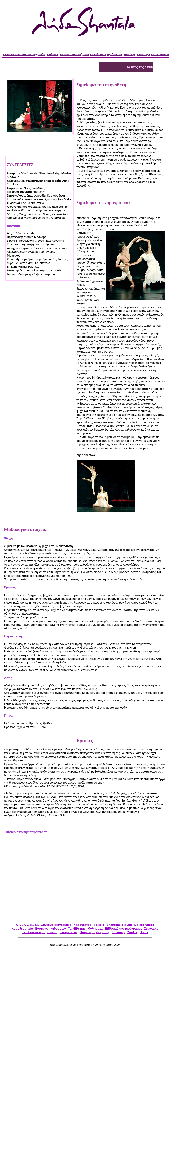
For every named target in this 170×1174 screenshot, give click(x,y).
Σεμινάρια (151, 928)
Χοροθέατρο (82, 924)
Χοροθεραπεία (22, 928)
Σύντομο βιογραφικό (56, 924)
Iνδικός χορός (144, 924)
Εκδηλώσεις (68, 932)
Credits (132, 932)
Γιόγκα (127, 924)
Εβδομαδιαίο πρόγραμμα (123, 928)
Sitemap (118, 932)
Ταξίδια (99, 924)
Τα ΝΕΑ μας (76, 928)
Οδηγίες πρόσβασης (95, 932)
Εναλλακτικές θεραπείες (39, 932)
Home (144, 932)
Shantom (113, 924)
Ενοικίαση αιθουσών (50, 928)
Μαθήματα (96, 928)
